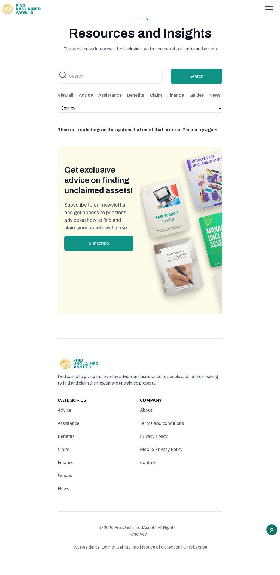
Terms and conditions (162, 435)
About (146, 422)
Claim (156, 106)
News (215, 106)
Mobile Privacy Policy (161, 461)
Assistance (110, 106)
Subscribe (99, 254)
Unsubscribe (195, 558)
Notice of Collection (162, 558)
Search (196, 88)
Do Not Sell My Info (121, 558)
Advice (86, 106)
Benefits (135, 106)
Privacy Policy (154, 448)
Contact (148, 474)
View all (65, 106)
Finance (175, 106)
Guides (196, 106)
